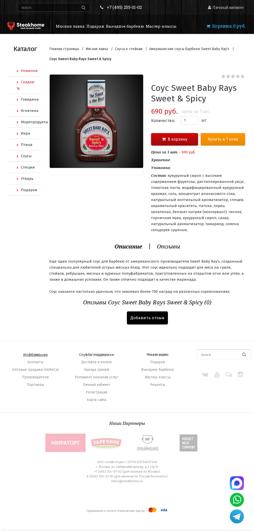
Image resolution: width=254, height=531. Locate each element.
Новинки (29, 70)
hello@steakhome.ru (127, 481)
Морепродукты (31, 122)
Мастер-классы (161, 26)
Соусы (26, 156)
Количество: (163, 120)
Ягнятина (30, 110)
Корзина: (226, 26)
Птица (26, 144)
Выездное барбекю (125, 26)
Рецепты (157, 385)
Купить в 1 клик (223, 139)
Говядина (30, 99)
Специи (28, 167)
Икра (25, 133)
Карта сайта (96, 400)
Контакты (35, 362)
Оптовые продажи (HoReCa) (35, 369)
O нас (35, 354)
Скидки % (25, 85)
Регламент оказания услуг (96, 377)
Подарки (95, 26)
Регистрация (96, 392)
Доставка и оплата (96, 362)
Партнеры (35, 385)
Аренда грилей (96, 369)
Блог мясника (96, 354)
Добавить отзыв (147, 317)
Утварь (27, 178)
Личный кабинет (226, 7)
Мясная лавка (70, 26)
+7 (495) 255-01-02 (124, 7)
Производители (35, 377)
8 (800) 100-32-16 (100, 476)
